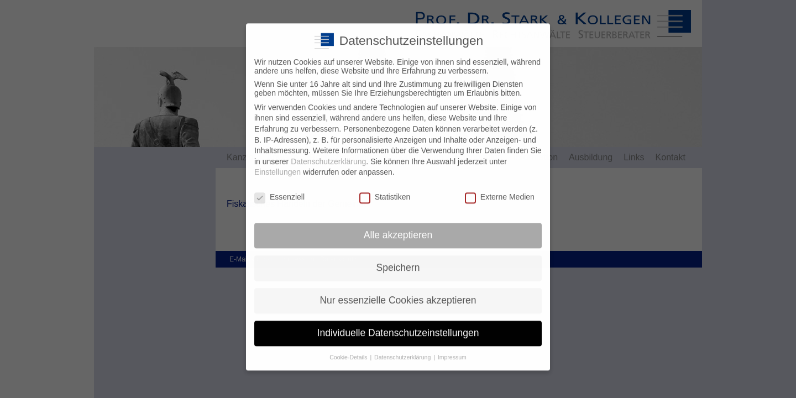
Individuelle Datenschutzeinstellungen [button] (398, 325)
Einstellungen (277, 164)
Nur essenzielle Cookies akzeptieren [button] (398, 292)
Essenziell (279, 189)
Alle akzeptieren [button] (398, 227)
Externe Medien (500, 189)
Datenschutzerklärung (328, 153)
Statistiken (385, 189)
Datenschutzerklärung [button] (403, 348)
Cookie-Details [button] (349, 348)
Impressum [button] (452, 348)
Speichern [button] (398, 259)
